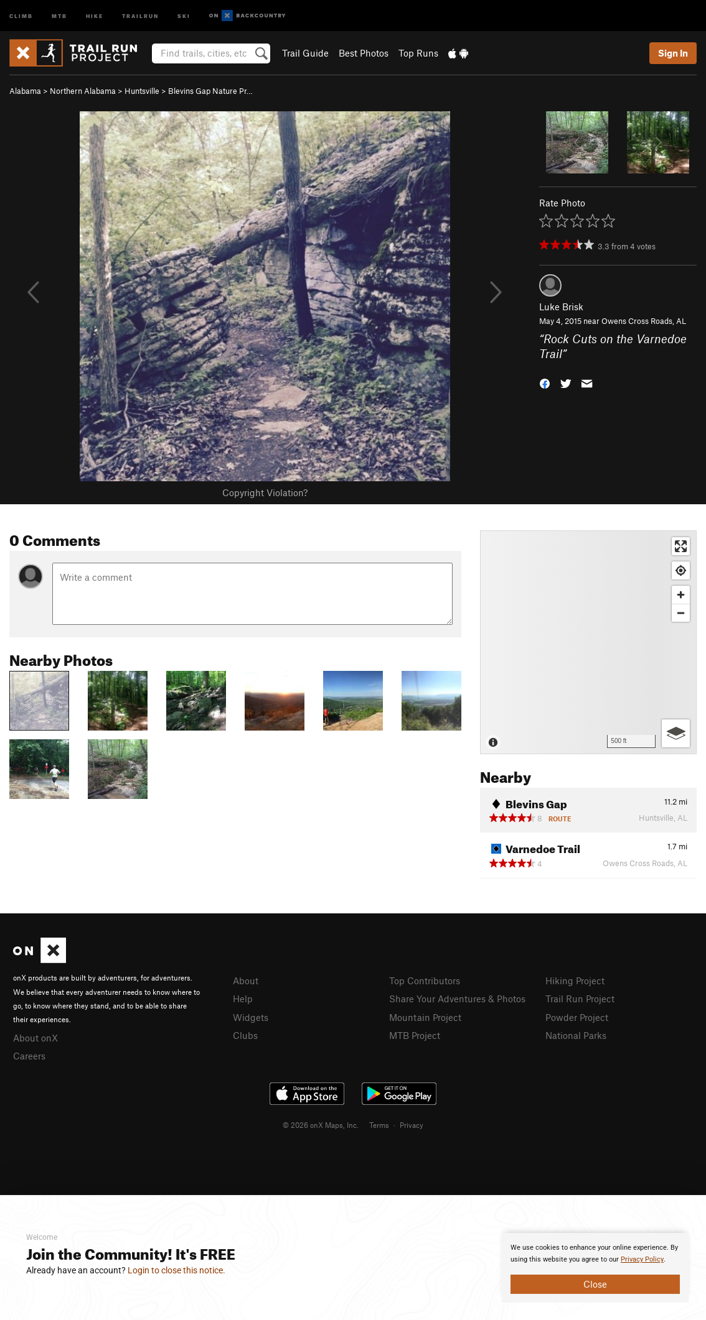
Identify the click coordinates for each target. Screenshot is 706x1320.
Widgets (250, 1017)
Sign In (673, 52)
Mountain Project (425, 1017)
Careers (29, 1055)
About (245, 980)
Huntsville (142, 91)
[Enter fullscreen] (681, 546)
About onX (35, 1037)
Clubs (245, 1035)
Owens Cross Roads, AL (643, 321)
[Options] (676, 733)
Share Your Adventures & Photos (457, 998)
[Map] (588, 642)
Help (243, 998)
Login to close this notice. (176, 1270)
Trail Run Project (579, 998)
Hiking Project (575, 980)
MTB (59, 15)
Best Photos (363, 52)
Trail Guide (305, 52)
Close (595, 1284)
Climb (21, 15)
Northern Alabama (83, 91)
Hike (94, 15)
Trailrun (140, 15)
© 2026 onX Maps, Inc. (321, 1124)
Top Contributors (424, 980)
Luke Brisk (561, 306)
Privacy (411, 1124)
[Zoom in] (681, 595)
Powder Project (576, 1017)
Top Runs (418, 52)
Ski (184, 15)
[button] (544, 383)
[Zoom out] (681, 613)
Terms (379, 1124)
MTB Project (414, 1035)
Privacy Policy (642, 1259)
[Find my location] (681, 570)
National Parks (575, 1035)
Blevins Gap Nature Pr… (210, 91)
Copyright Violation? (265, 492)
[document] (595, 1268)
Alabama (25, 91)
